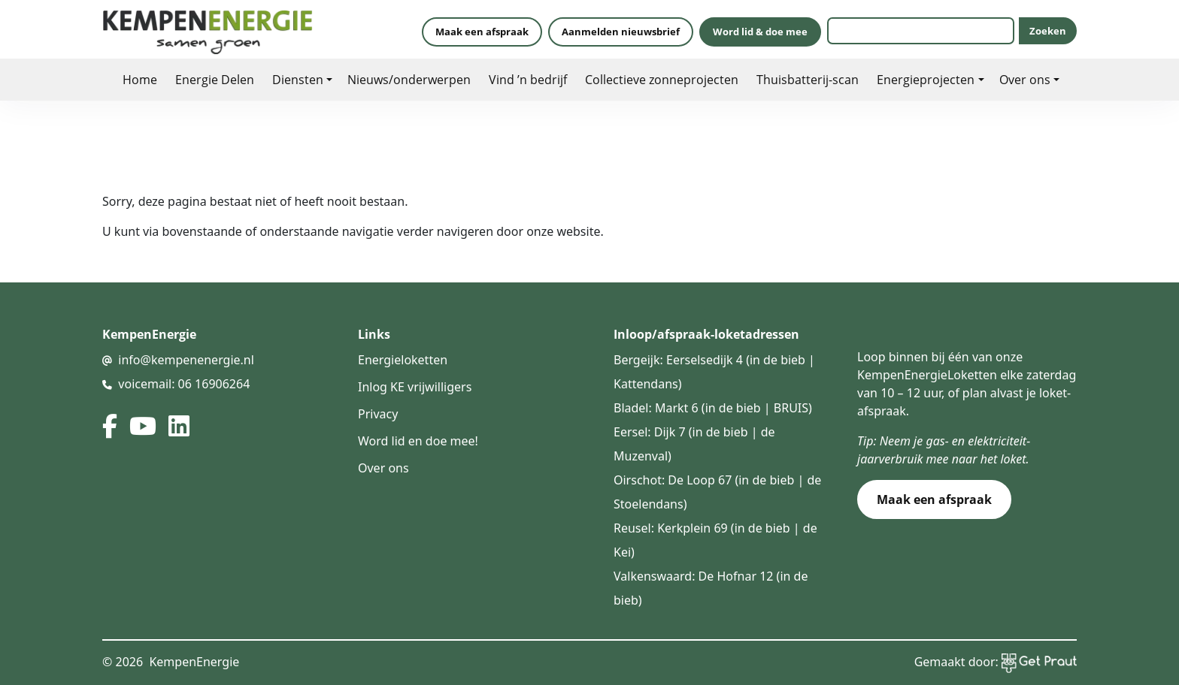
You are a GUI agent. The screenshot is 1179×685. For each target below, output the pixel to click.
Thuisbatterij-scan (807, 79)
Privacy (378, 414)
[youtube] (142, 426)
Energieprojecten (925, 79)
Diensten (297, 79)
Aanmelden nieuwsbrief (621, 31)
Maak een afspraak (482, 31)
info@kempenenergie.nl (186, 360)
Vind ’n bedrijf (528, 79)
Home (140, 79)
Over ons (1024, 79)
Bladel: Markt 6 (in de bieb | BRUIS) (713, 408)
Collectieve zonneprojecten (661, 79)
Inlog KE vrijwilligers (414, 387)
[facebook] (109, 426)
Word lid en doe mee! (418, 441)
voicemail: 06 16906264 (184, 384)
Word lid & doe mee (760, 31)
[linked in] (178, 426)
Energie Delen (214, 79)
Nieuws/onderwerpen (409, 79)
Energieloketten (402, 360)
